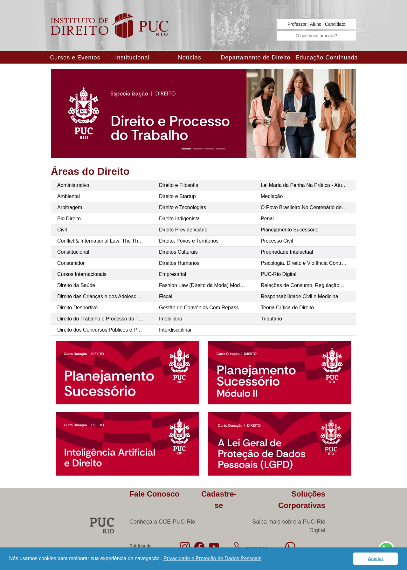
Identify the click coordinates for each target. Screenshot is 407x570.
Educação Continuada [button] (326, 57)
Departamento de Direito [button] (255, 57)
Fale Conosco (154, 494)
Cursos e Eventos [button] (75, 57)
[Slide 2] (198, 149)
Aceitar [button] (375, 558)
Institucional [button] (132, 57)
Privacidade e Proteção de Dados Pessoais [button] (212, 558)
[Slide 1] (186, 149)
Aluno (316, 24)
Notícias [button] (189, 57)
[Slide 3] (209, 149)
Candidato (335, 24)
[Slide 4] (220, 149)
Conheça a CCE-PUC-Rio (162, 521)
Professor (297, 24)
